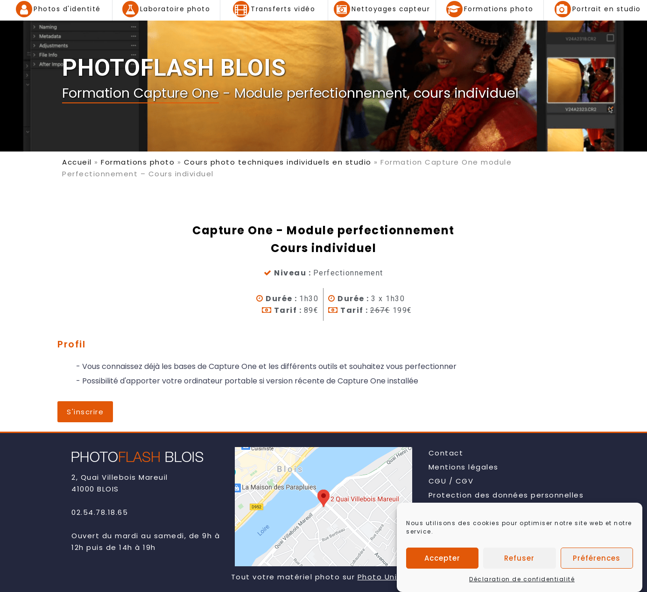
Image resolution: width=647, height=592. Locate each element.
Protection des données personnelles (506, 495)
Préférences (596, 561)
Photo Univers (386, 577)
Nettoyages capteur (391, 9)
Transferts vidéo (283, 9)
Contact (446, 453)
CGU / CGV (451, 481)
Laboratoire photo (175, 9)
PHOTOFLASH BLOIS (174, 67)
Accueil (77, 162)
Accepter (442, 561)
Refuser (519, 561)
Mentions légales (464, 467)
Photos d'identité (67, 9)
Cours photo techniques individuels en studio (278, 162)
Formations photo (499, 9)
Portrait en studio (606, 9)
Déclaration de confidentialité (522, 582)
